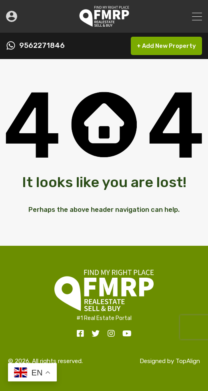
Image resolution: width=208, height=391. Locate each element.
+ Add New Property (166, 45)
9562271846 (42, 45)
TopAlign (188, 361)
